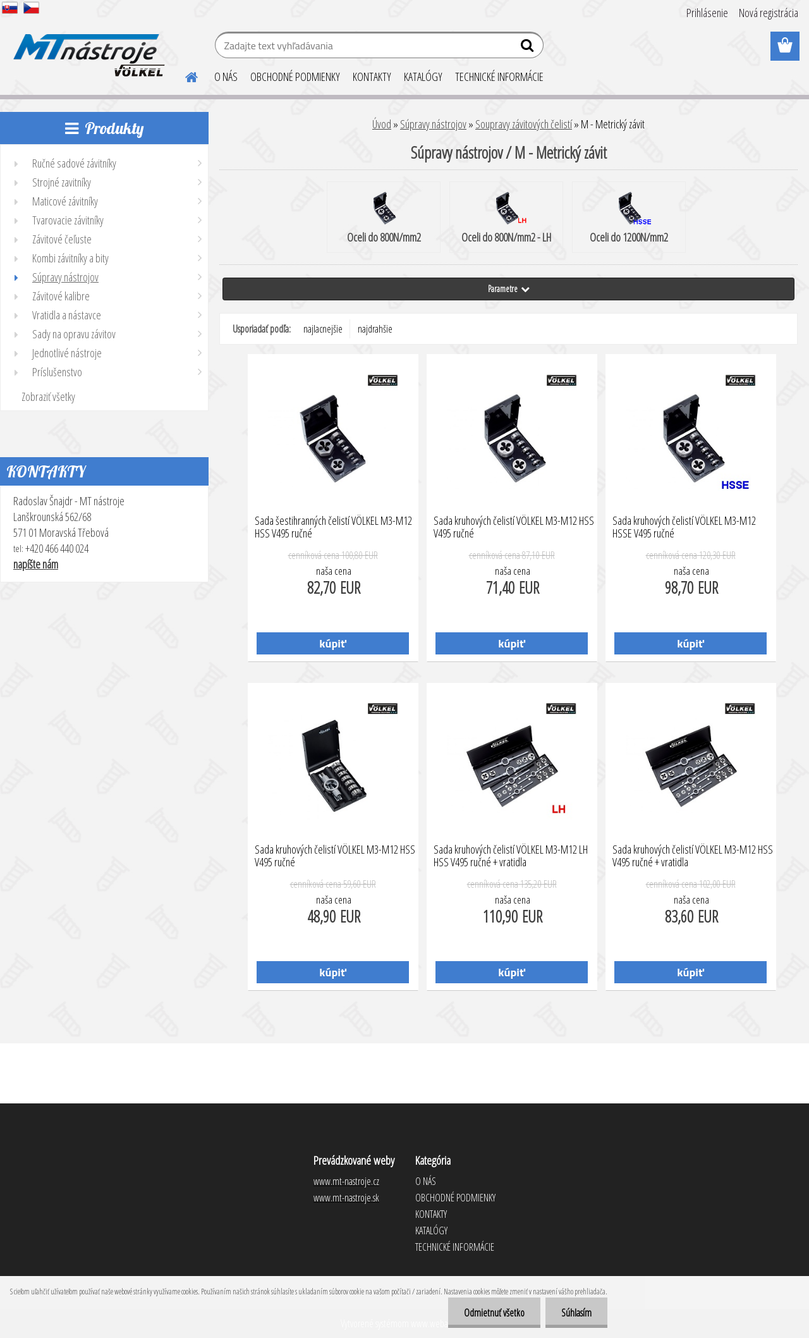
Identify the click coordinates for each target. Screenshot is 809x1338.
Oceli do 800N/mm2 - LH (506, 218)
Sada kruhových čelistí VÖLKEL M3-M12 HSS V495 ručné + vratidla (692, 856)
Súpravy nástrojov (433, 124)
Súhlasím (576, 1313)
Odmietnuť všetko (494, 1313)
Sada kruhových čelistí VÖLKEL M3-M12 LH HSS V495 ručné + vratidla (511, 856)
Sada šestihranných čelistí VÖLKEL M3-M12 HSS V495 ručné (333, 527)
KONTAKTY (372, 76)
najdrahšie (375, 329)
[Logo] (87, 46)
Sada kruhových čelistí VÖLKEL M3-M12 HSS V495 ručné (514, 527)
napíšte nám (35, 564)
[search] (528, 48)
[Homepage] (184, 75)
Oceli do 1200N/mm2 (629, 218)
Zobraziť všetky (48, 396)
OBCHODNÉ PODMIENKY (295, 76)
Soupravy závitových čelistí (523, 124)
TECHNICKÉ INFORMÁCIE (499, 76)
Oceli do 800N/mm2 (384, 218)
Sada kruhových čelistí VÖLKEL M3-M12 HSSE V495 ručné (684, 527)
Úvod (381, 124)
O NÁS (226, 76)
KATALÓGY (423, 76)
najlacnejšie (323, 329)
